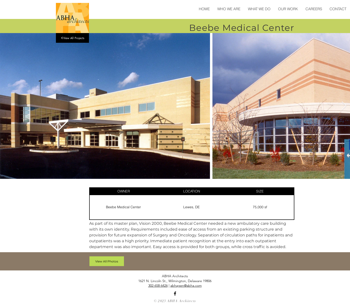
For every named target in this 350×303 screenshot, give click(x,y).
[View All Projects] (72, 38)
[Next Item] (344, 106)
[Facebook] (175, 293)
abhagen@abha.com (186, 285)
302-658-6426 (158, 285)
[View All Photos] (106, 261)
